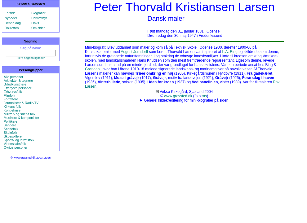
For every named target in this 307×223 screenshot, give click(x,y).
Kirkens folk (12, 106)
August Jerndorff (134, 52)
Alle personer (13, 77)
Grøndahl (92, 69)
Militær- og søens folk (19, 114)
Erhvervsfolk (13, 92)
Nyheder (11, 18)
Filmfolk (9, 95)
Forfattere (11, 99)
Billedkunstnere (15, 84)
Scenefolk (11, 129)
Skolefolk (10, 132)
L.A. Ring (229, 52)
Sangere (10, 125)
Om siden (38, 28)
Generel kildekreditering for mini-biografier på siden (186, 100)
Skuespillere (13, 136)
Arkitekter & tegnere (18, 80)
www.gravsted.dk (178, 96)
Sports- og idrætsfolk (19, 140)
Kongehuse (12, 110)
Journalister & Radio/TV (21, 103)
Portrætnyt (39, 18)
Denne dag (13, 23)
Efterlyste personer (17, 88)
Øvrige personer (15, 147)
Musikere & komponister (21, 118)
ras (204, 96)
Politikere (10, 121)
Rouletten (12, 28)
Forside (10, 13)
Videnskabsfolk (15, 144)
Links (35, 23)
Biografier (38, 13)
